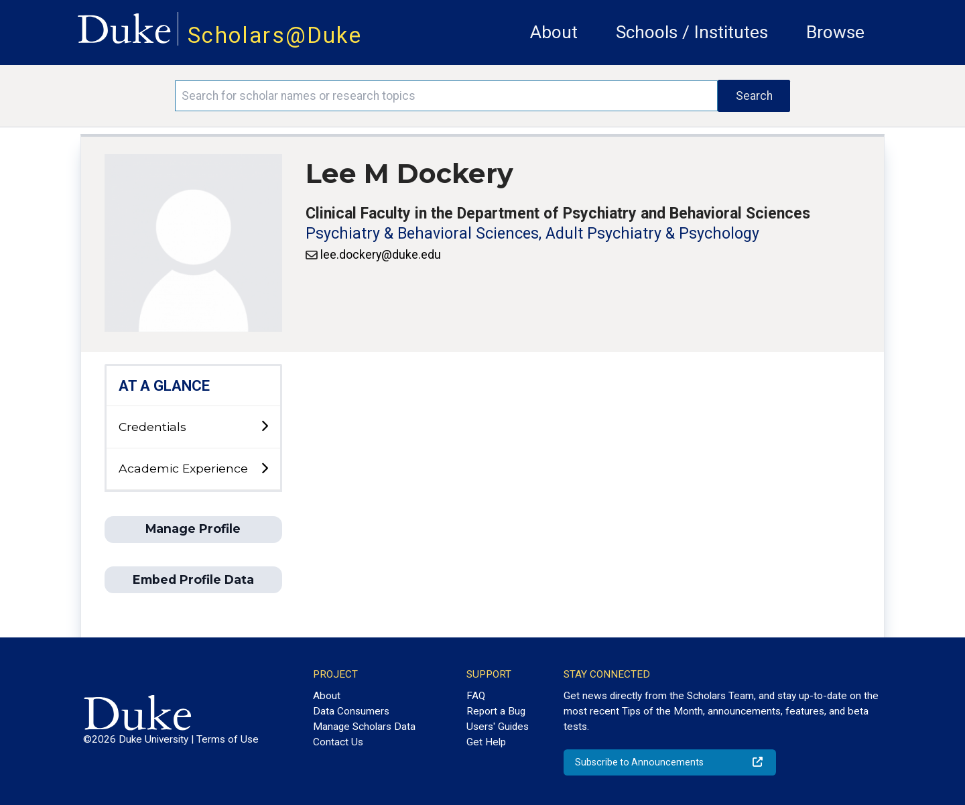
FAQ (475, 696)
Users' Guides (497, 727)
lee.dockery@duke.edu (380, 254)
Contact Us (338, 742)
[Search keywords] (446, 95)
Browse (835, 32)
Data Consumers (351, 711)
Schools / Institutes (692, 32)
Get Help (486, 742)
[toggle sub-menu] (264, 426)
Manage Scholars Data (364, 727)
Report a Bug (495, 711)
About (554, 32)
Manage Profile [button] (193, 528)
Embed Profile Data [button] (193, 579)
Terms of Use (227, 739)
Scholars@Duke (275, 35)
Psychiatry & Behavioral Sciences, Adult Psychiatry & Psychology (532, 234)
